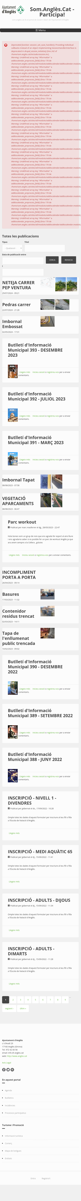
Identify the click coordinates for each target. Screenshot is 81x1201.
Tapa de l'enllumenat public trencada (18, 638)
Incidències (10, 1105)
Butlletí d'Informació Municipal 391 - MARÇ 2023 (36, 440)
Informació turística (14, 1136)
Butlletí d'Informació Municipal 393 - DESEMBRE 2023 (35, 350)
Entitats (8, 1158)
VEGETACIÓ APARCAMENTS (18, 501)
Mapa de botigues (13, 1150)
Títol (26, 242)
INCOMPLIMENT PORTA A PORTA (19, 574)
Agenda (8, 1090)
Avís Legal (6, 1062)
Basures (10, 594)
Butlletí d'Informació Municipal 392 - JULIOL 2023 (36, 396)
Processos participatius (15, 1113)
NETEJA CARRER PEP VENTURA (18, 285)
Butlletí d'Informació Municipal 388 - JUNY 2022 (35, 756)
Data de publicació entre (14, 254)
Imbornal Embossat (12, 324)
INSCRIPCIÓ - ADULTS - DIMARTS (31, 951)
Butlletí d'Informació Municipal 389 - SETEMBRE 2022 (40, 713)
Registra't (46, 1178)
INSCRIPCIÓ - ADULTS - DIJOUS (39, 900)
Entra (33, 1178)
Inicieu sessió (39, 372)
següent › (9, 1008)
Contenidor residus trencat (18, 613)
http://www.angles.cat (17, 1056)
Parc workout (22, 522)
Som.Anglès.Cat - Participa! (52, 11)
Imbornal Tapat (18, 480)
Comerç (8, 1143)
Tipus (4, 242)
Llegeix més (24, 372)
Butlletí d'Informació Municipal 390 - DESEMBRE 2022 (35, 667)
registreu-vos (53, 372)
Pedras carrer (16, 304)
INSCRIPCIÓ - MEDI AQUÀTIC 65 (40, 851)
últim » (23, 1008)
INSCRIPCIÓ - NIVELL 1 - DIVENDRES (32, 800)
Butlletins (9, 1098)
